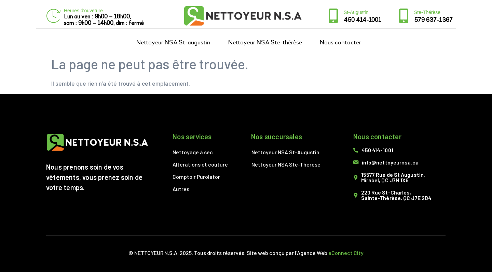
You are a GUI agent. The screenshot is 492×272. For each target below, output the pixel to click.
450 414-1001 (362, 20)
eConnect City (346, 252)
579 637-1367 (433, 20)
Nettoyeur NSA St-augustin (173, 42)
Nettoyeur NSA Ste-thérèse (265, 42)
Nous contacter (340, 42)
